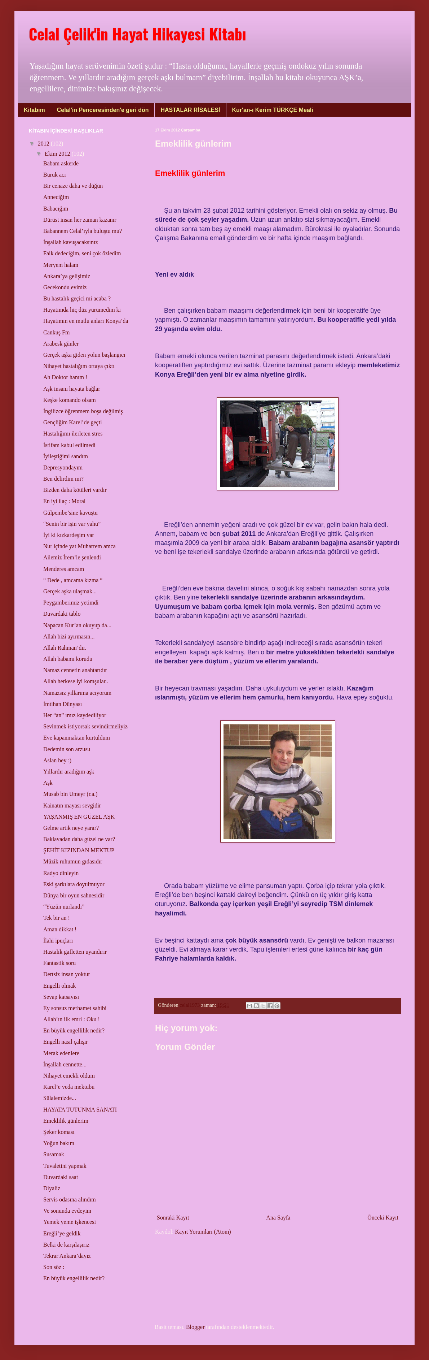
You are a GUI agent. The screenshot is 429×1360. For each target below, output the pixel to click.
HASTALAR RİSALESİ (190, 110)
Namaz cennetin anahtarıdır (75, 670)
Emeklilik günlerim (65, 1121)
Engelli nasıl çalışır (65, 1042)
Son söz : (54, 1267)
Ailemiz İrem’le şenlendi (72, 557)
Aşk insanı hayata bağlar (71, 389)
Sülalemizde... (59, 1098)
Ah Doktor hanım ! (65, 377)
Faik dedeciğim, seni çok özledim (82, 253)
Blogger (195, 1327)
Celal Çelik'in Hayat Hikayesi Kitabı (137, 33)
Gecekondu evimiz (65, 287)
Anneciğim (56, 197)
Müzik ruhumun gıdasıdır (72, 861)
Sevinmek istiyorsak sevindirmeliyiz (85, 726)
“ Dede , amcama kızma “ (72, 580)
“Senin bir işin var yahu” (72, 524)
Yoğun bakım (58, 1143)
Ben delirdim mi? (63, 479)
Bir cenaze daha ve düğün (73, 186)
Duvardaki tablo (62, 614)
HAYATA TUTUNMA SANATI (80, 1109)
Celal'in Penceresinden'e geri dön (103, 110)
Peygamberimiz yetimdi (70, 602)
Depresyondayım (63, 467)
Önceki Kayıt (382, 1217)
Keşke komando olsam (69, 400)
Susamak (53, 1154)
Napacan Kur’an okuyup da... (77, 625)
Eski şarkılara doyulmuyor (74, 884)
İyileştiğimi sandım (65, 456)
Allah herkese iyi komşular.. (75, 681)
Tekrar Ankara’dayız (67, 1256)
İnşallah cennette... (65, 1064)
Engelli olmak (59, 986)
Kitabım (34, 110)
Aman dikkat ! (59, 929)
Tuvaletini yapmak (65, 1166)
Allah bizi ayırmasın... (69, 636)
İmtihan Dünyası (62, 704)
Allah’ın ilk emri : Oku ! (71, 1019)
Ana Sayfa (278, 1217)
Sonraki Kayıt (173, 1217)
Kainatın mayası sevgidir (72, 805)
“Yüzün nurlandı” (63, 907)
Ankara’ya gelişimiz (66, 276)
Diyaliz (51, 1188)
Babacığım (55, 208)
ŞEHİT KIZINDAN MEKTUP (78, 850)
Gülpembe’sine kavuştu (70, 513)
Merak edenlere (61, 1053)
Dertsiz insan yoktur (66, 974)
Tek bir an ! (56, 918)
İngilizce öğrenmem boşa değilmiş (83, 411)
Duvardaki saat (60, 1177)
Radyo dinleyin (61, 873)
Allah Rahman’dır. (64, 648)
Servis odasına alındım (69, 1199)
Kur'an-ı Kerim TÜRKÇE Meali (272, 110)
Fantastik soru (59, 963)
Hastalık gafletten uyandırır (75, 952)
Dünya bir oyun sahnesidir (73, 895)
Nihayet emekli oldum (69, 1076)
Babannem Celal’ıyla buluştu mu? (82, 231)
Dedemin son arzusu (66, 749)
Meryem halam (60, 265)
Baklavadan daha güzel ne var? (79, 839)
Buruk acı (54, 175)
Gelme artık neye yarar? (71, 828)
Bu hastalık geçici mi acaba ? (77, 298)
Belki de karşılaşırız (66, 1245)
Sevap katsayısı (61, 997)
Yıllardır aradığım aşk (68, 771)
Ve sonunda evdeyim (67, 1211)
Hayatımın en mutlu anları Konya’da (85, 321)
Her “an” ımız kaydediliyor (74, 715)
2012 (44, 143)
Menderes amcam (63, 569)
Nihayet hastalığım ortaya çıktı (79, 366)
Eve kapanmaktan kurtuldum (76, 738)
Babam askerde (61, 163)
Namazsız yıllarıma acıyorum (77, 693)
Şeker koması (59, 1132)
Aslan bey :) (57, 760)
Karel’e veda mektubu (68, 1087)
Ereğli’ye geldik (62, 1233)
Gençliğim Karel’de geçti (72, 422)
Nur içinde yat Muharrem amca (79, 546)
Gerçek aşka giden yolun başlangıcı (84, 355)
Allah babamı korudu (67, 659)
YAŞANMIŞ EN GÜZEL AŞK (79, 817)
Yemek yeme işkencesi (69, 1222)
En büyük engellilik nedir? (74, 1030)
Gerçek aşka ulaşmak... (70, 591)
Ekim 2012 (58, 154)
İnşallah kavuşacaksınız (70, 242)
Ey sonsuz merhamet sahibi (75, 1008)
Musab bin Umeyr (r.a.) (70, 794)
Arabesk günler (61, 344)
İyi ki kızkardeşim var (68, 535)
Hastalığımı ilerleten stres (72, 433)
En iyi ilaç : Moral (64, 501)
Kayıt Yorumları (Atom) (203, 1232)
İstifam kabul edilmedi (69, 445)
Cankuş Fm (56, 332)
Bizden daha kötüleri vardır (75, 490)
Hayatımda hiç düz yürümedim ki (82, 310)
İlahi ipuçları (58, 940)
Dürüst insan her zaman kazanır (79, 220)
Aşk (48, 783)
